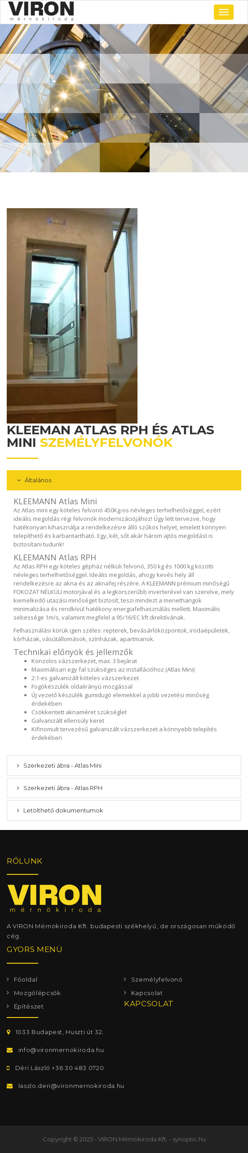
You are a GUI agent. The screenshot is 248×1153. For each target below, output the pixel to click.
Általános (37, 480)
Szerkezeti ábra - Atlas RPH (62, 787)
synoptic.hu (189, 1139)
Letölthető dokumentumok (62, 810)
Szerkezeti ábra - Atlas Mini (62, 765)
